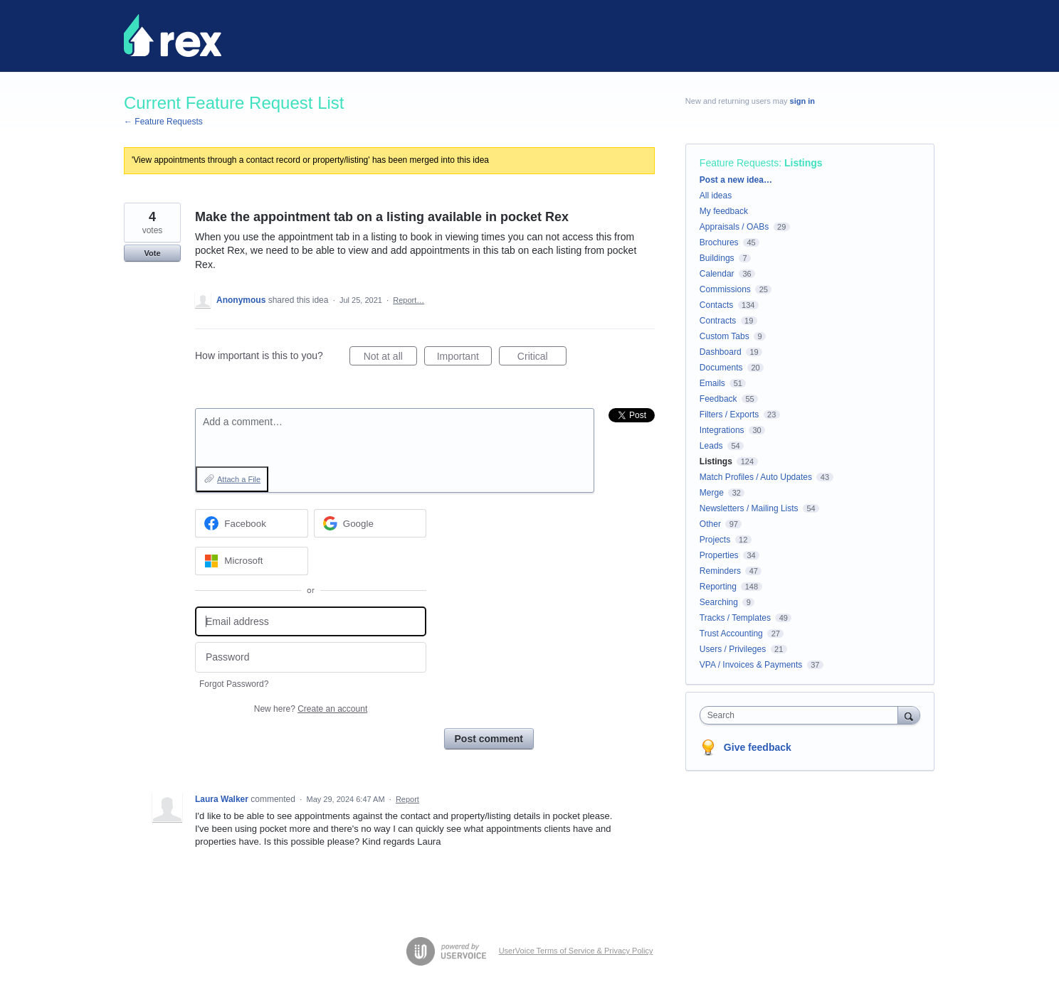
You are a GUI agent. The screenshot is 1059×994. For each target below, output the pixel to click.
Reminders (720, 571)
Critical (542, 358)
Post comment (489, 738)
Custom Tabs (724, 336)
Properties (719, 555)
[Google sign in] (370, 523)
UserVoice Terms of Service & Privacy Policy (576, 950)
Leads (711, 446)
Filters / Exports (729, 414)
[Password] (310, 657)
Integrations (722, 430)
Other (710, 524)
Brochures (719, 242)
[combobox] (802, 715)
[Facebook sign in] (251, 523)
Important (464, 358)
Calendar (717, 274)
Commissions (725, 289)
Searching (719, 602)
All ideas (716, 196)
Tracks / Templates (735, 618)
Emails (712, 383)
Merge (712, 493)
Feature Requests (739, 163)
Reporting (718, 587)
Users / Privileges (733, 649)
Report (407, 799)
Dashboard (721, 352)
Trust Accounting (731, 633)
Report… (408, 300)
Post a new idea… (736, 180)
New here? (310, 709)
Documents (721, 368)
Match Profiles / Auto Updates (756, 477)
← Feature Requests (163, 122)
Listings (803, 163)
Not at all (390, 358)
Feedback (718, 399)
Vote (152, 253)
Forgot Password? (233, 684)
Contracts (718, 321)
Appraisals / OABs (734, 227)
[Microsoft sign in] (251, 561)
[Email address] (310, 621)
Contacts (716, 305)
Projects (715, 540)
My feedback (724, 211)
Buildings (717, 258)
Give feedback (757, 747)
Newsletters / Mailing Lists (749, 508)
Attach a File (238, 479)
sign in (802, 101)
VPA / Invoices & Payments (751, 665)
